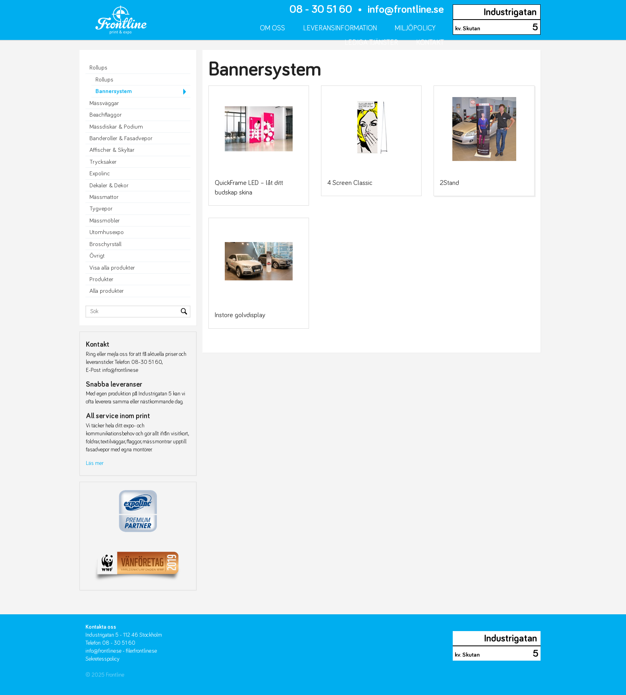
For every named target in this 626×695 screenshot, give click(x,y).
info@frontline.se (406, 9)
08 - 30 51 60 (320, 9)
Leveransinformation (340, 28)
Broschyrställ (105, 244)
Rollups (98, 68)
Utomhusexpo (106, 232)
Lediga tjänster (371, 42)
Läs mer (94, 463)
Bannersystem (113, 91)
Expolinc (99, 174)
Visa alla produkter (112, 268)
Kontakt (430, 42)
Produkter (101, 279)
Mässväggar (104, 103)
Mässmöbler (104, 221)
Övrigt (97, 256)
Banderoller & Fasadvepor (121, 138)
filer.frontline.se (141, 651)
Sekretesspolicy (102, 659)
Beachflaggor (105, 115)
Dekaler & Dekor (109, 186)
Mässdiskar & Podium (116, 127)
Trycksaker (103, 162)
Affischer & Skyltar (112, 150)
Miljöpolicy (415, 28)
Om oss (272, 28)
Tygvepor (101, 209)
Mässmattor (104, 197)
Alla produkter (106, 291)
